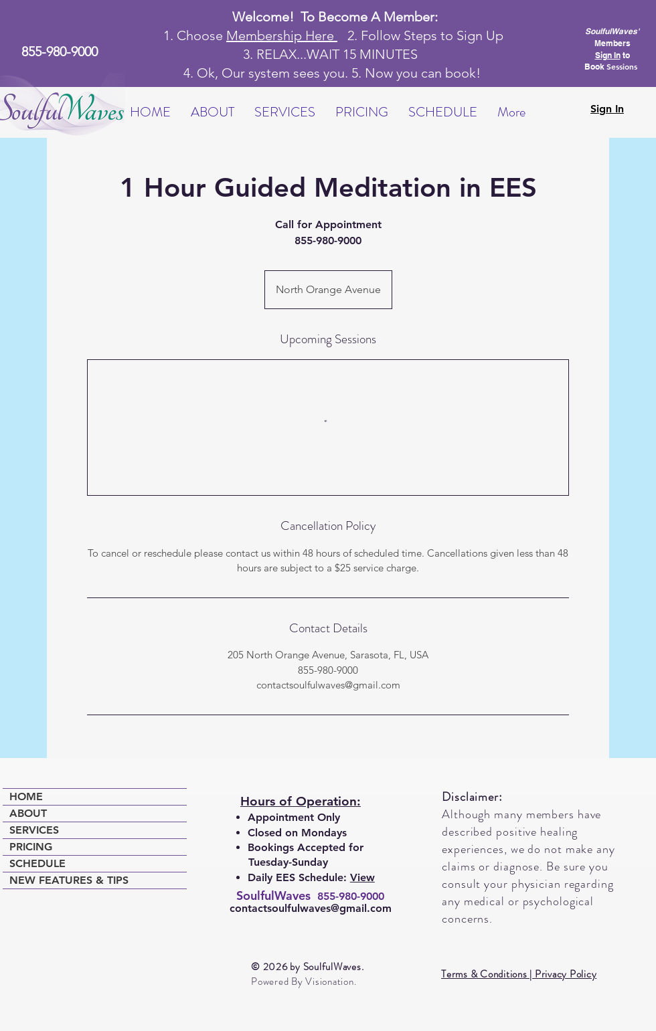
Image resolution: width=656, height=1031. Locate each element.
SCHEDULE (37, 863)
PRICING (30, 846)
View (362, 877)
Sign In (608, 55)
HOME (26, 796)
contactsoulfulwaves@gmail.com (311, 908)
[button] (212, 112)
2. (349, 35)
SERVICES (34, 830)
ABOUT (28, 813)
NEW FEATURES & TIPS (69, 880)
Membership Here (281, 35)
